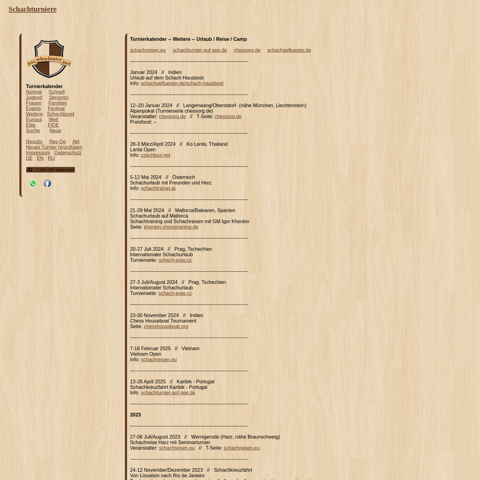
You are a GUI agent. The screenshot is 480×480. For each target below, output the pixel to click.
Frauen (34, 103)
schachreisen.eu (148, 50)
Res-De (57, 141)
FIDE (53, 125)
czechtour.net (155, 155)
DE (29, 158)
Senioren (58, 97)
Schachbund (60, 114)
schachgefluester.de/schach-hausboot (182, 83)
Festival (56, 108)
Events (33, 108)
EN (40, 158)
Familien (57, 103)
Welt (53, 119)
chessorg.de (247, 50)
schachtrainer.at (158, 188)
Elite (31, 125)
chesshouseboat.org (166, 326)
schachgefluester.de (289, 50)
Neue (55, 130)
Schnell (56, 92)
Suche (33, 130)
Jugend (34, 97)
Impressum (38, 152)
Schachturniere (33, 9)
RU (51, 158)
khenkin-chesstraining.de (171, 227)
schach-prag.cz (175, 260)
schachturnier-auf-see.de (199, 50)
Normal (34, 92)
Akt (75, 141)
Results (34, 141)
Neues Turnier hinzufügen (54, 147)
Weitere (34, 114)
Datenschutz (68, 152)
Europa (34, 119)
